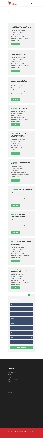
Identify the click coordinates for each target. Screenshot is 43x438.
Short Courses (11, 399)
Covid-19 (10, 381)
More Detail (15, 44)
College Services (12, 372)
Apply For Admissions (13, 379)
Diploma (10, 392)
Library (9, 374)
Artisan (9, 397)
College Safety (11, 377)
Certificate (10, 394)
